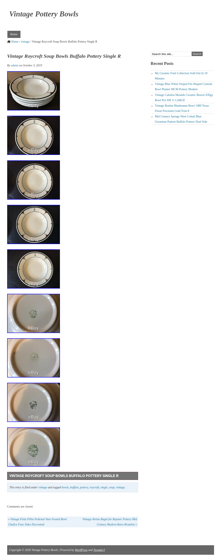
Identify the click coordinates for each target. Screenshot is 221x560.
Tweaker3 (99, 550)
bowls (65, 487)
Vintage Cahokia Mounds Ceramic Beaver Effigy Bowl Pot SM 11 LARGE (184, 97)
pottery (84, 487)
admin (14, 65)
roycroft (94, 487)
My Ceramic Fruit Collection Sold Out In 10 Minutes (181, 76)
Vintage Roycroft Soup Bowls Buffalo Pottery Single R (64, 476)
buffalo (74, 487)
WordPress (81, 550)
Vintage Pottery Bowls (44, 14)
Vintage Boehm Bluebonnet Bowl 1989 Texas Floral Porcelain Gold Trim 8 (182, 108)
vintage (25, 41)
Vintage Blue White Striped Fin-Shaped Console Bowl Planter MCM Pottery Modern (183, 86)
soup (111, 487)
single (103, 487)
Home (14, 34)
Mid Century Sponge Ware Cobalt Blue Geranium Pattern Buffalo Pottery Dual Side (181, 119)
